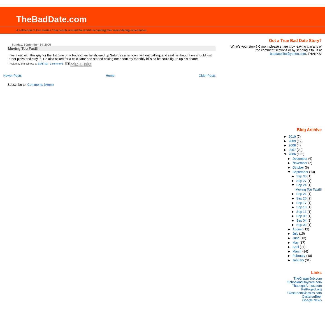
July (295, 233)
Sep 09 (301, 216)
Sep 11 (301, 211)
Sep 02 (301, 225)
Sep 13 (301, 207)
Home (110, 75)
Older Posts (207, 75)
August (298, 229)
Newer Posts (12, 75)
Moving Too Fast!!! (23, 49)
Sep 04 (301, 220)
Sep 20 (301, 198)
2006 (293, 154)
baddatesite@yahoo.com (288, 54)
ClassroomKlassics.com (304, 293)
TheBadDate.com (51, 19)
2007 (293, 150)
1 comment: (57, 63)
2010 (293, 136)
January (298, 260)
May (295, 242)
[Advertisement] (293, 91)
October (298, 167)
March (297, 251)
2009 (293, 141)
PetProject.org (311, 289)
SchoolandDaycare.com (304, 282)
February (299, 255)
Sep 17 (301, 203)
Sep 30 (301, 176)
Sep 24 (301, 185)
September (300, 172)
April (296, 247)
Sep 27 (301, 181)
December (300, 158)
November (300, 163)
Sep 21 (301, 194)
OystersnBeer (312, 296)
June (296, 238)
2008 (293, 145)
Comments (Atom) (40, 84)
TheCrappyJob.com (307, 278)
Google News (312, 300)
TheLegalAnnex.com (307, 285)
